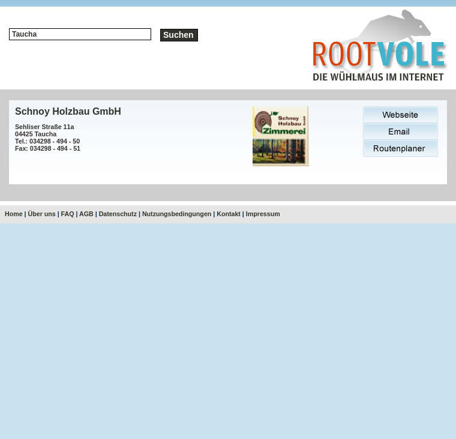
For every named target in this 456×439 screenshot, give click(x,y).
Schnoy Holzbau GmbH (68, 111)
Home (14, 213)
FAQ (67, 213)
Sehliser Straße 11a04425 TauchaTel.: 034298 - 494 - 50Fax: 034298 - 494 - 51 (47, 137)
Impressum (263, 213)
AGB (86, 213)
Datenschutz (118, 213)
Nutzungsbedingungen (176, 213)
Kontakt (229, 213)
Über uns (42, 213)
